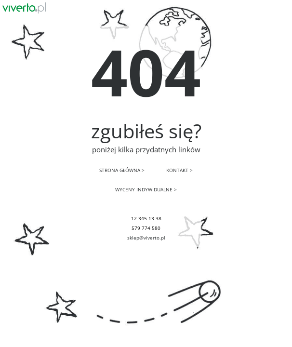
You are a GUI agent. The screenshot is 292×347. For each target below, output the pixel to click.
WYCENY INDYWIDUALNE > (146, 189)
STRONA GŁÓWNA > (122, 170)
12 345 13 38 (146, 218)
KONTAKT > (179, 170)
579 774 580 (146, 228)
